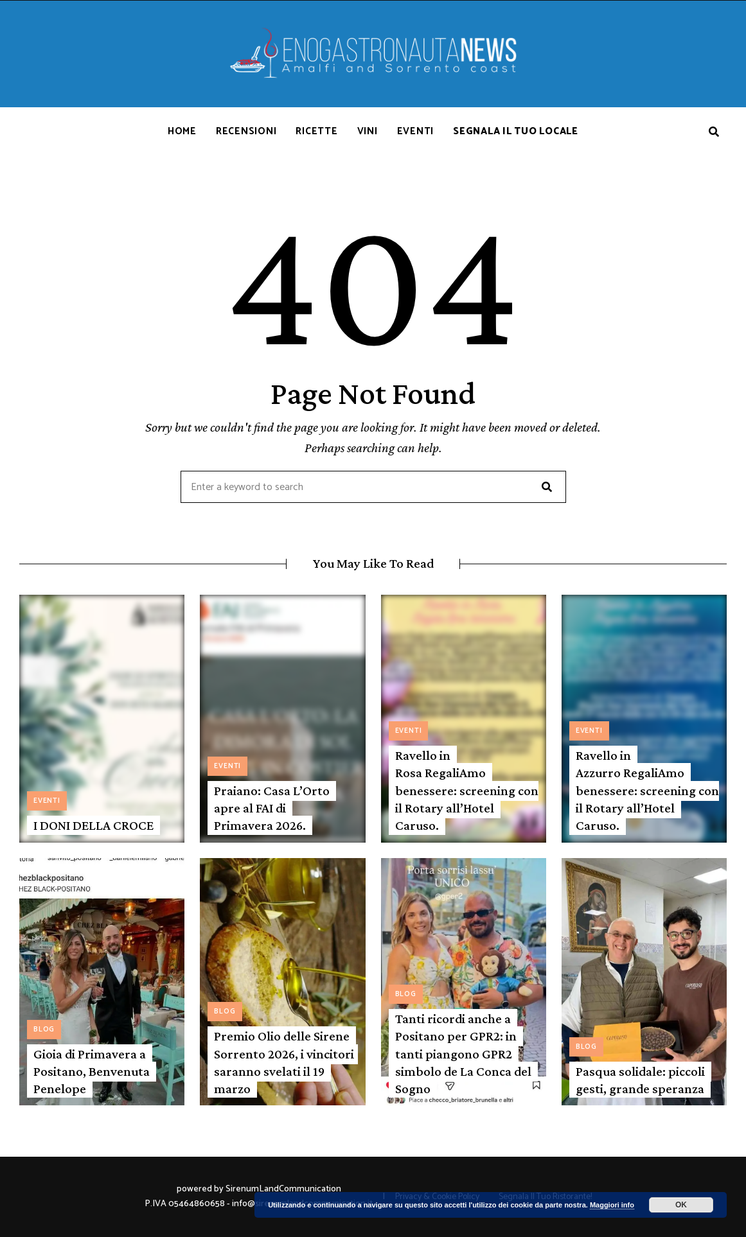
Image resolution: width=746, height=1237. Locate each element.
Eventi (46, 801)
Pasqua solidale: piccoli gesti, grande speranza (640, 1080)
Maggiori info (612, 1205)
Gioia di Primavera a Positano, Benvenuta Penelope (91, 1071)
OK (681, 1204)
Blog (44, 1029)
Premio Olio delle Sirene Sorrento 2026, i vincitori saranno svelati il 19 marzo (284, 1062)
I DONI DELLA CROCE (93, 825)
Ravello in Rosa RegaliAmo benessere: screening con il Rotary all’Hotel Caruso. (466, 790)
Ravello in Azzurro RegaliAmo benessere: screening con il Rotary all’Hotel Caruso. (647, 790)
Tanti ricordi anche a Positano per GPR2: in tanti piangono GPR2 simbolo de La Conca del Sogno (463, 1053)
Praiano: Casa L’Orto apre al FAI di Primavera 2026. (272, 808)
